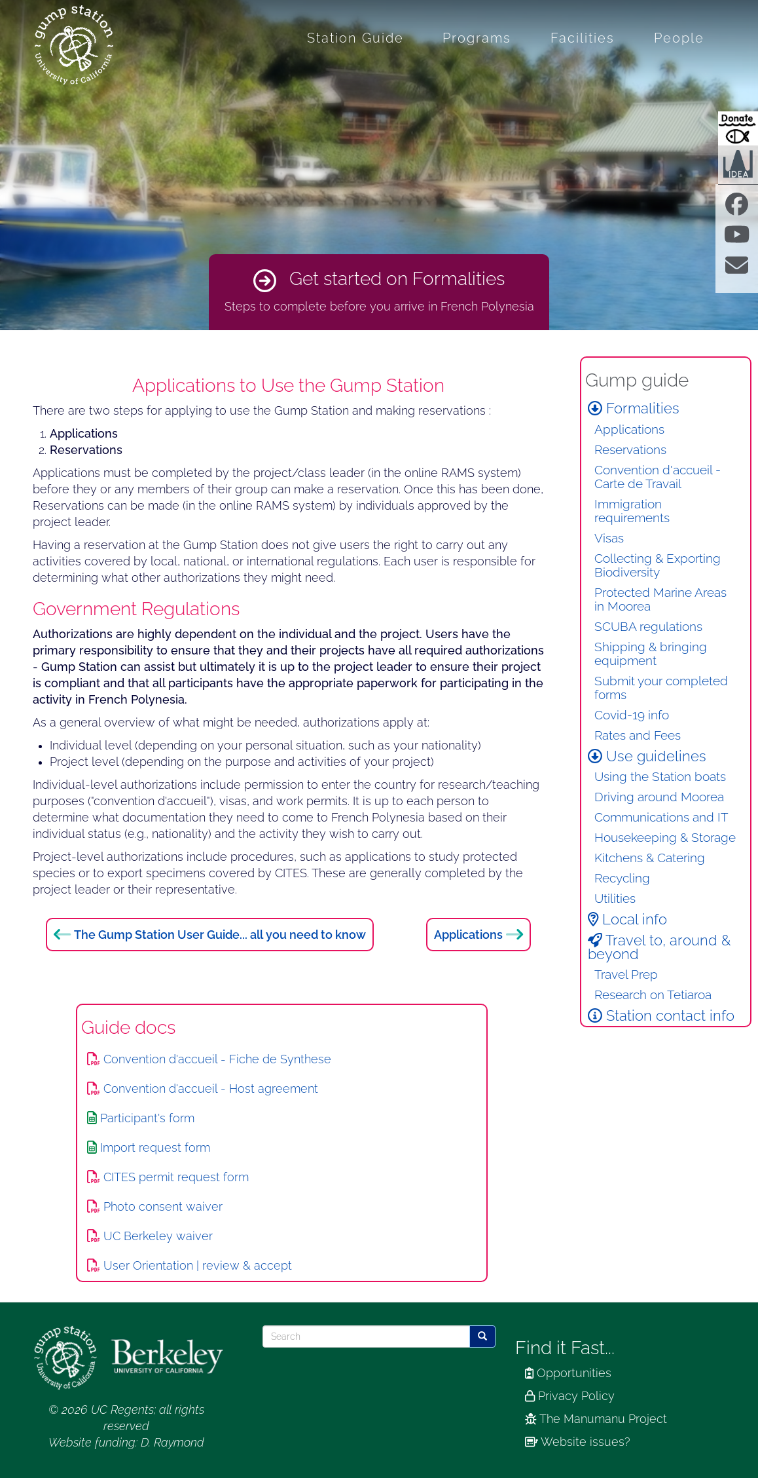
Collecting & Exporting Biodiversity (657, 565)
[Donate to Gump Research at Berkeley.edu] (738, 128)
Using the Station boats (660, 776)
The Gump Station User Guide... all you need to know (220, 934)
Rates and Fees (637, 735)
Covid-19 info (631, 715)
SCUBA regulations (648, 626)
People (679, 38)
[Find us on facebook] (736, 209)
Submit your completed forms (661, 687)
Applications (468, 934)
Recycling (622, 878)
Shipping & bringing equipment (650, 653)
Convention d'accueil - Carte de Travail (657, 477)
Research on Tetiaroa (653, 994)
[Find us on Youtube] (736, 239)
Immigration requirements (632, 511)
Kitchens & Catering (649, 857)
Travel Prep (626, 974)
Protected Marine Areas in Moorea (660, 599)
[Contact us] (736, 269)
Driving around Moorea (659, 797)
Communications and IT (661, 817)
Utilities (615, 898)
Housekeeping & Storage (665, 837)
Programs (476, 38)
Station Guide (355, 38)
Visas (609, 538)
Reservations (630, 449)
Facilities (582, 38)
